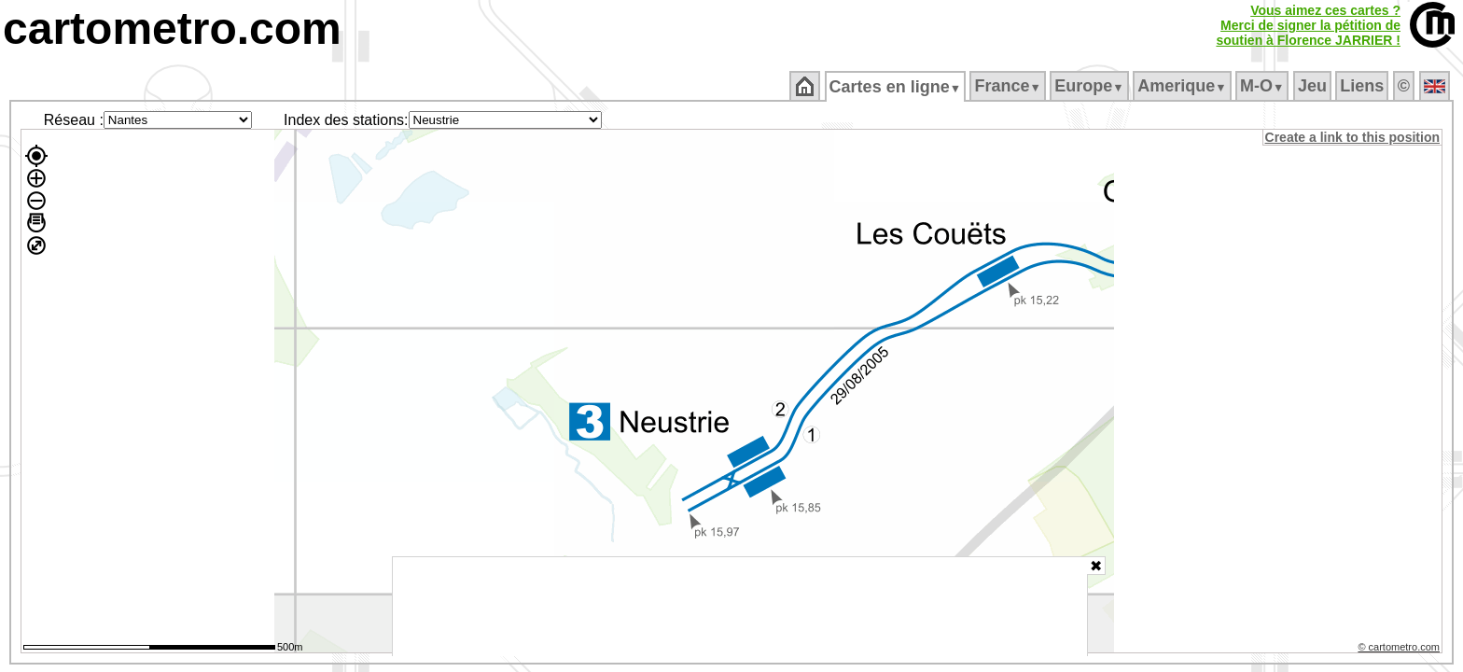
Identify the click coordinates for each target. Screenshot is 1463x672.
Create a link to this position (1353, 137)
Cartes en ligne (896, 86)
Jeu (1313, 86)
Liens (1364, 86)
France (1009, 86)
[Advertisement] (740, 607)
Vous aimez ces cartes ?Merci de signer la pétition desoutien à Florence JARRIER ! (1308, 25)
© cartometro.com (1400, 649)
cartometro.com (172, 28)
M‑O (1264, 86)
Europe (1090, 86)
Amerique (1183, 86)
